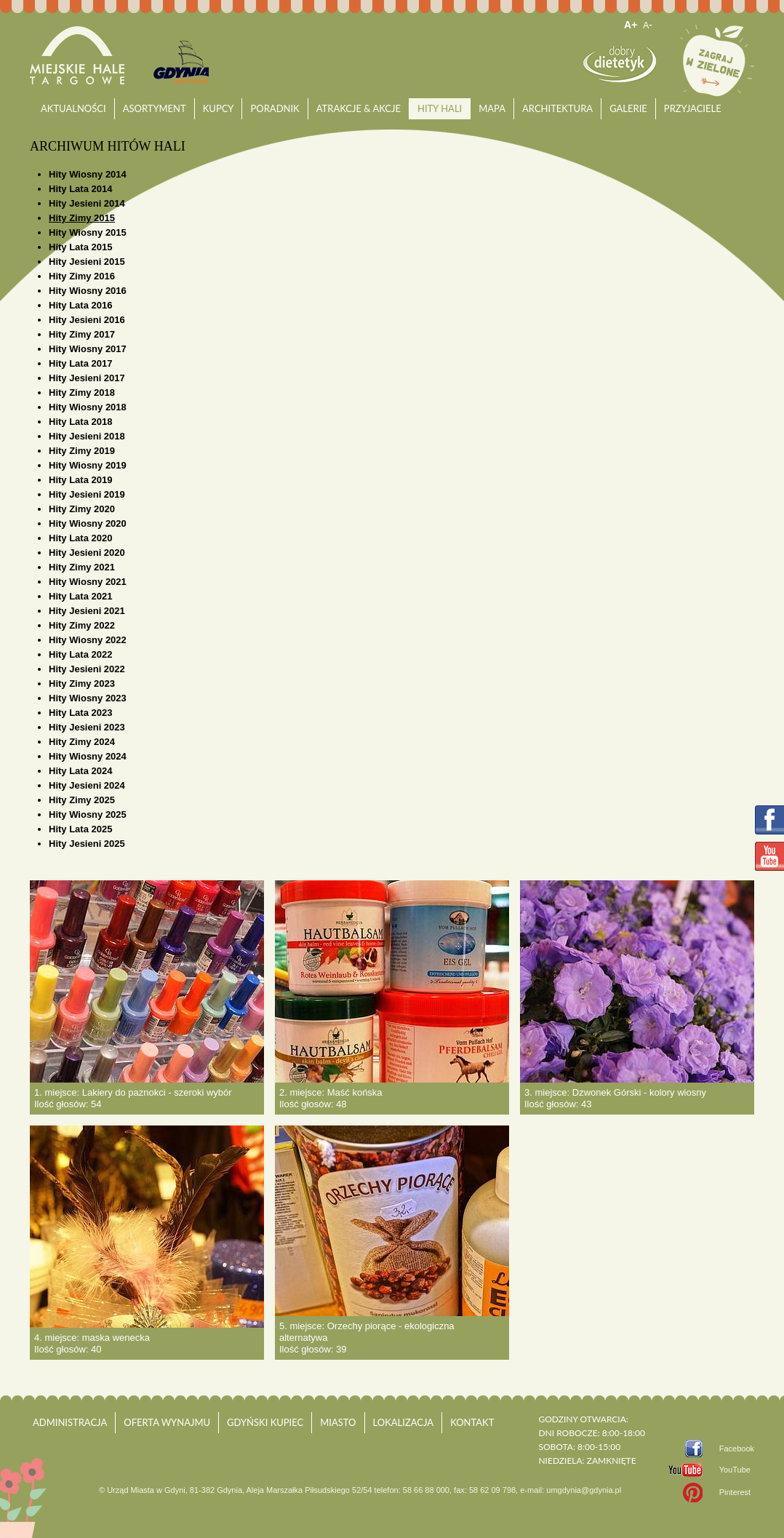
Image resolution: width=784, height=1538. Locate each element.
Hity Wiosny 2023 (88, 698)
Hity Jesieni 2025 (87, 843)
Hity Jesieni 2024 (87, 785)
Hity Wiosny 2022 (88, 639)
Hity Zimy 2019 (82, 450)
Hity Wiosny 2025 (88, 814)
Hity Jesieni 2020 (87, 552)
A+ (630, 25)
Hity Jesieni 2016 (87, 319)
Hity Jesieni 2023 (87, 727)
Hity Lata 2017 (80, 363)
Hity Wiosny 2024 (88, 756)
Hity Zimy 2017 (82, 334)
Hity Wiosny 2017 (88, 348)
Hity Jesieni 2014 (87, 203)
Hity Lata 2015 (80, 247)
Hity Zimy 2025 (82, 799)
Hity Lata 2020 (80, 538)
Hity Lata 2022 (80, 654)
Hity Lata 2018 (80, 421)
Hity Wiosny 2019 (88, 465)
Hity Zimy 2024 (82, 741)
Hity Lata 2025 (80, 829)
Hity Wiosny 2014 (88, 174)
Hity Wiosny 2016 (88, 290)
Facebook (736, 1448)
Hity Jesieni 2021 (87, 610)
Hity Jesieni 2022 (87, 669)
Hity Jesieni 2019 (87, 494)
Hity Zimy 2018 (82, 392)
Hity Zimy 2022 (82, 625)
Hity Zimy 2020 (82, 508)
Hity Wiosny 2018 (88, 407)
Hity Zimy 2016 (82, 276)
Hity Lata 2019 (80, 479)
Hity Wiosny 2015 (88, 232)
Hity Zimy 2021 (82, 567)
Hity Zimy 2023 (82, 683)
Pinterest (735, 1492)
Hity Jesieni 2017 (87, 377)
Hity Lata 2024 (80, 770)
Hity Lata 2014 (80, 188)
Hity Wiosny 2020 (88, 523)
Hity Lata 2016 (80, 305)
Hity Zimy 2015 (82, 217)
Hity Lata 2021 (80, 596)
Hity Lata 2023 (80, 712)
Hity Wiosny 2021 (88, 581)
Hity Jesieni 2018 (87, 436)
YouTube (735, 1469)
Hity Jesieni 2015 (87, 261)
